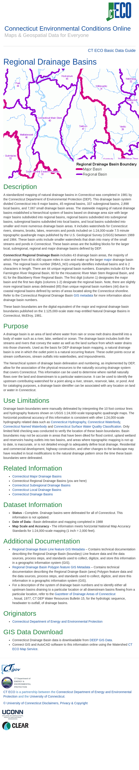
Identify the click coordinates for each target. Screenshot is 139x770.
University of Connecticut (47, 696)
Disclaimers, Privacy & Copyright (65, 703)
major (108, 259)
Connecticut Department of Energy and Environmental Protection (57, 621)
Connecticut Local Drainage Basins (36, 490)
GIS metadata (83, 295)
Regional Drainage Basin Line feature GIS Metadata (48, 549)
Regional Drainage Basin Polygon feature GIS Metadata (51, 567)
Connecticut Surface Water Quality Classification (87, 426)
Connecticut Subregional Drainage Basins (41, 485)
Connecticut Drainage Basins (32, 494)
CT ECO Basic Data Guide (112, 50)
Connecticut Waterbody (104, 422)
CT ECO (9, 692)
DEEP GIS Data (101, 640)
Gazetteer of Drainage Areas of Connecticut (85, 594)
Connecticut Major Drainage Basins (36, 476)
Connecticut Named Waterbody (25, 426)
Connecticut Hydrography (68, 422)
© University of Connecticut (22, 703)
